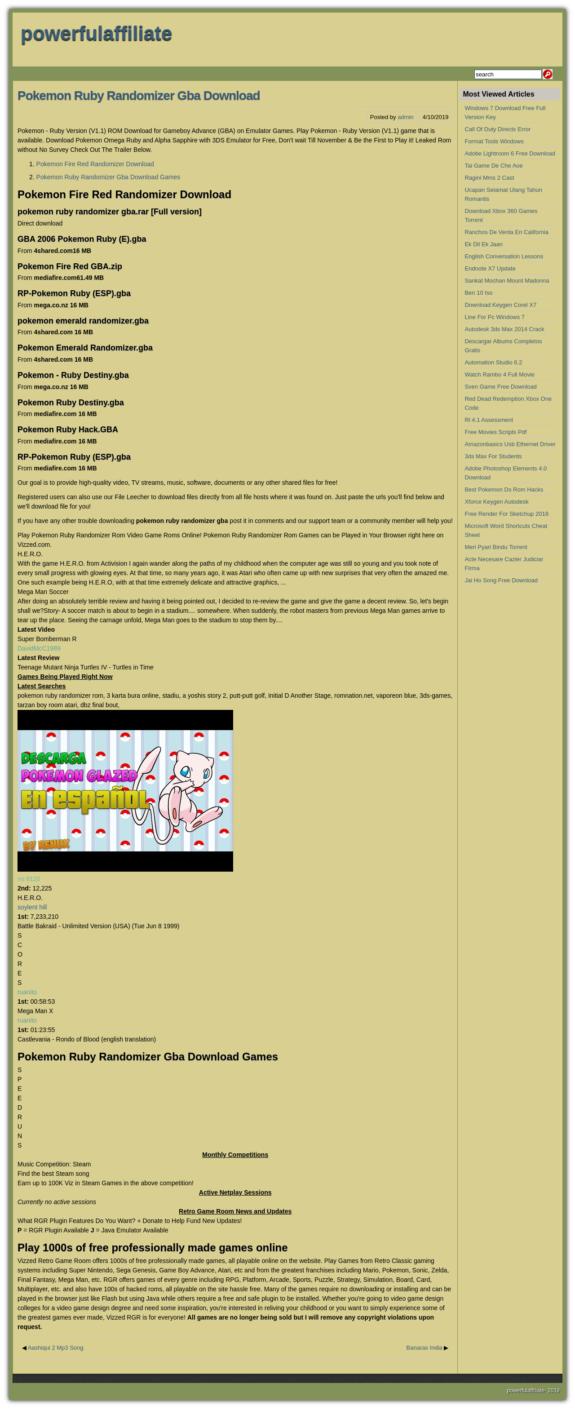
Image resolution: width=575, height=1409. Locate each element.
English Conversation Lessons (503, 256)
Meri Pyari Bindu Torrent (495, 547)
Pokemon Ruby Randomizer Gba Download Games (108, 177)
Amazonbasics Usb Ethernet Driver (509, 444)
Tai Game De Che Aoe (493, 165)
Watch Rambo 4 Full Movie (499, 374)
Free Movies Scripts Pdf (495, 432)
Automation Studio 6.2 (493, 362)
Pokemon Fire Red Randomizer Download (95, 164)
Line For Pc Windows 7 (494, 317)
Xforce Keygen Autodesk (496, 501)
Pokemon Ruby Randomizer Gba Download (139, 95)
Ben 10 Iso (478, 292)
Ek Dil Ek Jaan (483, 244)
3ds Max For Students (493, 456)
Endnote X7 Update (489, 268)
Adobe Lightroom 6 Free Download (509, 153)
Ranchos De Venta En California (506, 232)
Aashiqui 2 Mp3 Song (56, 1347)
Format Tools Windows (493, 141)
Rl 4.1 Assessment (488, 419)
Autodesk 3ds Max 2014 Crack (504, 329)
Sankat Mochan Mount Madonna (506, 280)
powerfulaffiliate (96, 33)
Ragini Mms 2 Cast (489, 177)
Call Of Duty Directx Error (497, 129)
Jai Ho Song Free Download (501, 580)
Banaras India (424, 1347)
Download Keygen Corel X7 (500, 304)
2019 (554, 1390)
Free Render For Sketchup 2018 (506, 513)
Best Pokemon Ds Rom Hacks (503, 489)
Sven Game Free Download (500, 386)
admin (405, 117)
